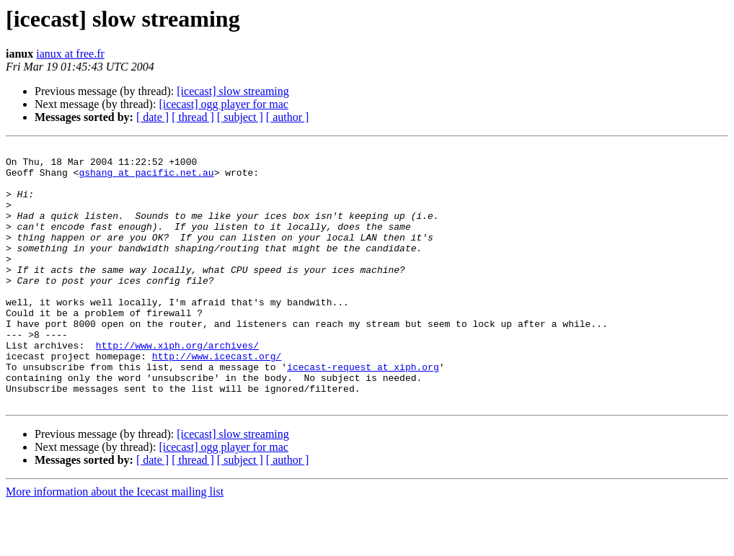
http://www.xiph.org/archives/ (177, 386)
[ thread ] (193, 117)
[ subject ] (240, 117)
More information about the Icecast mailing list (115, 543)
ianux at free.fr (70, 54)
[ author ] (287, 117)
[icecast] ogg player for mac (223, 104)
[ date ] (152, 117)
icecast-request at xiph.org (363, 411)
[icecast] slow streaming (233, 91)
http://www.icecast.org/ (216, 399)
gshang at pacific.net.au (146, 178)
